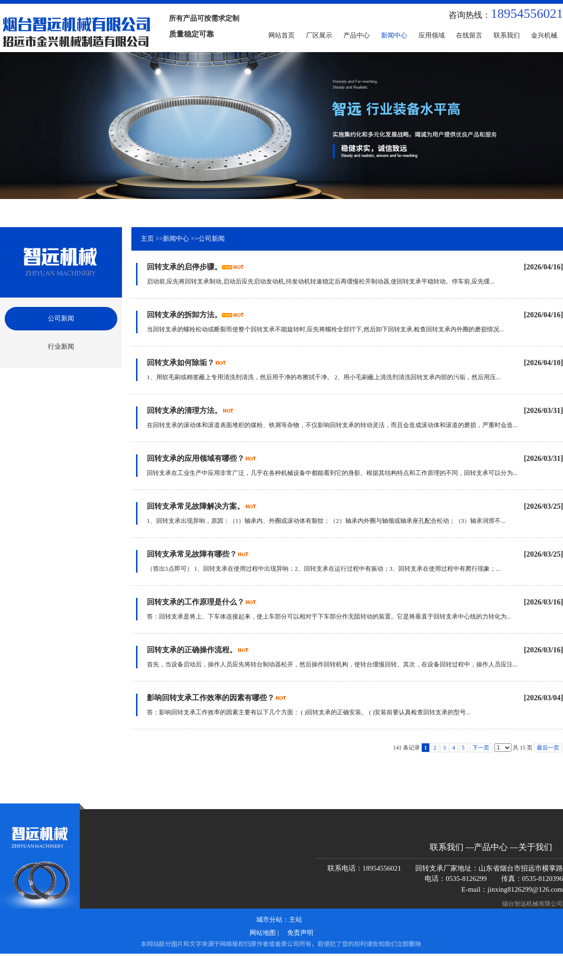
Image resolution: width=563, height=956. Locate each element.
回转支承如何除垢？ (180, 363)
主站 (295, 919)
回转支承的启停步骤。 (184, 267)
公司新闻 (211, 238)
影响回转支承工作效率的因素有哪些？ (210, 698)
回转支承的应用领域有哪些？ (195, 458)
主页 (147, 238)
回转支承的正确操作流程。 (192, 650)
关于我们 (535, 847)
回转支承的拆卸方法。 (184, 315)
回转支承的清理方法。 (184, 410)
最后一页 (548, 747)
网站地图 (263, 932)
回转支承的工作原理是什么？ (195, 602)
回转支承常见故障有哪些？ (192, 554)
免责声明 (300, 932)
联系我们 (447, 847)
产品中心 (491, 847)
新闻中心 (176, 238)
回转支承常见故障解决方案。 (195, 506)
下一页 (480, 747)
